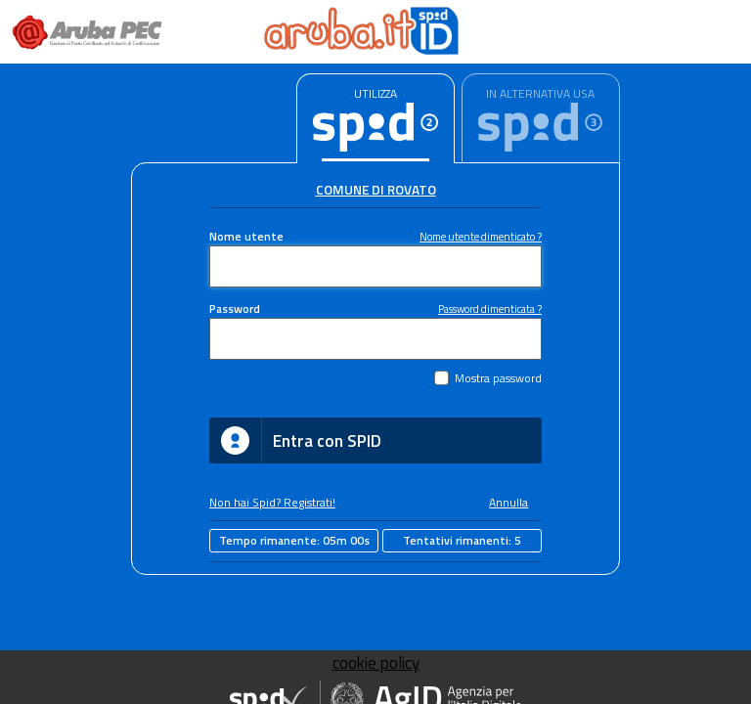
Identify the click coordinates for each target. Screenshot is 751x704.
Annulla (508, 502)
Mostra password (498, 378)
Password (234, 309)
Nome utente (246, 236)
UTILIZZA (375, 93)
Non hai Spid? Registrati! (272, 502)
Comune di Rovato (376, 189)
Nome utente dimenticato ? (481, 236)
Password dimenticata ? (490, 308)
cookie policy (376, 663)
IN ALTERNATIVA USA (540, 93)
